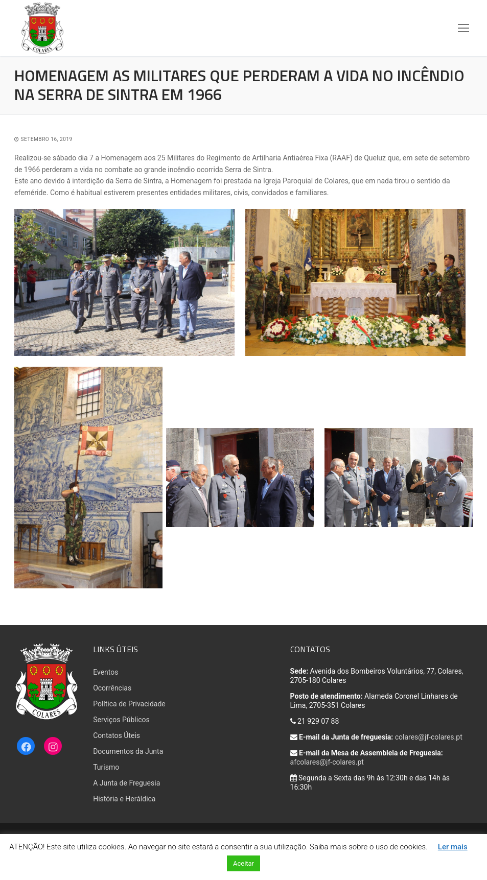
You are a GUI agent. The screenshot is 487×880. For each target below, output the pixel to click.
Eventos (105, 672)
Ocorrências (112, 688)
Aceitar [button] (243, 863)
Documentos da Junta (128, 751)
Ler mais (453, 846)
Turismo (106, 767)
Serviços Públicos (121, 720)
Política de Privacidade (129, 704)
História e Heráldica (124, 799)
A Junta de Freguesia (126, 783)
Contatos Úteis (116, 735)
